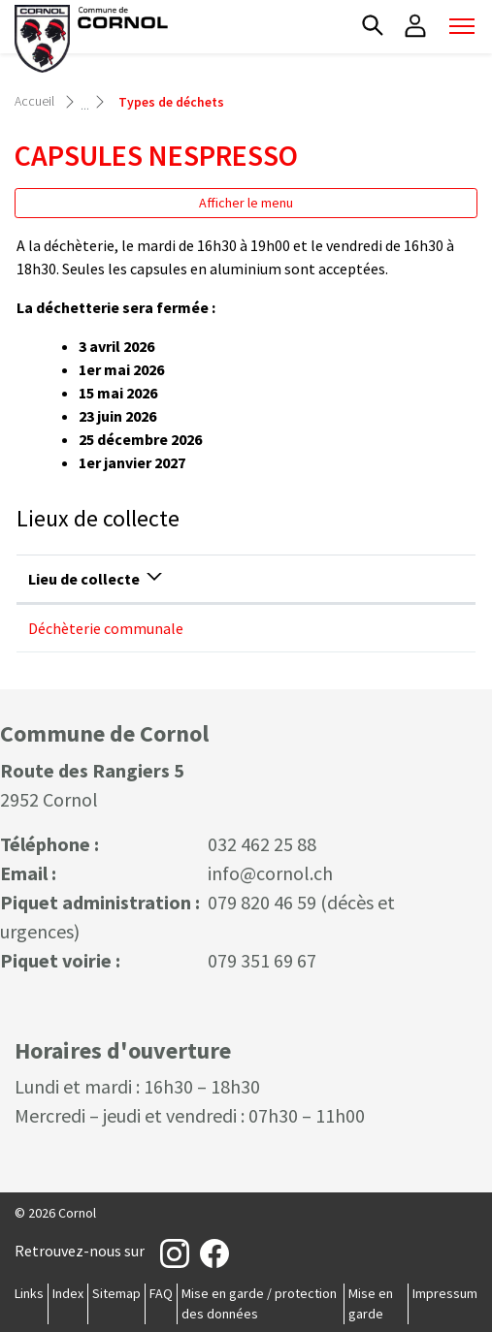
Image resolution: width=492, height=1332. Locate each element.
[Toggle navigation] (461, 26)
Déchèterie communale (105, 628)
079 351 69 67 (262, 960)
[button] (372, 25)
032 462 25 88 (262, 844)
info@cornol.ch (270, 873)
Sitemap (116, 1293)
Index (67, 1293)
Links (29, 1293)
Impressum (444, 1293)
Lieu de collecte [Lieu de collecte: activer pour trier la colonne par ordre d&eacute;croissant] (84, 578)
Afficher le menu (246, 202)
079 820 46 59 (262, 902)
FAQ (161, 1293)
